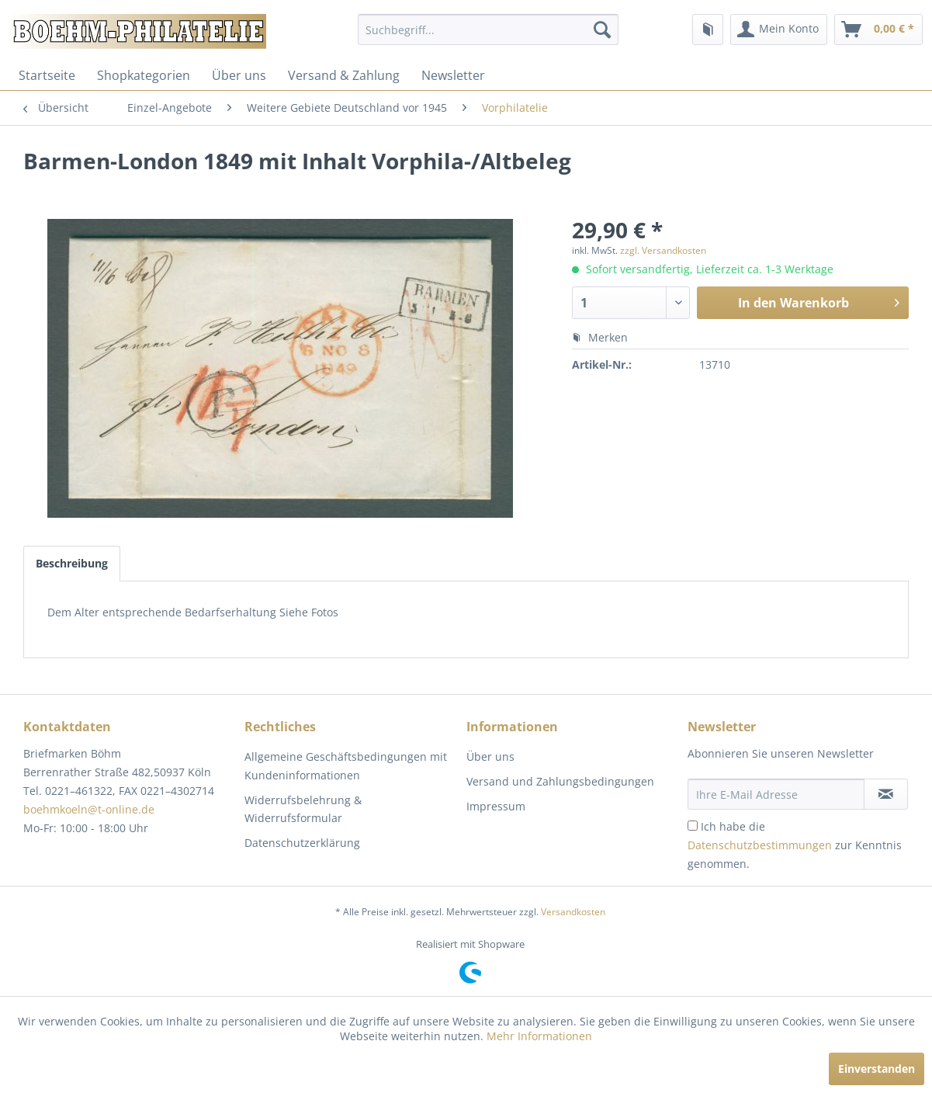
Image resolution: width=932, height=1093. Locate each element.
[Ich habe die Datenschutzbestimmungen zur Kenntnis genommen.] (693, 826)
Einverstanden (876, 1068)
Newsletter (453, 75)
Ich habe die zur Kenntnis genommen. (795, 845)
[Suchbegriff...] (488, 29)
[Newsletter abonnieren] (886, 794)
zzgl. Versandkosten (663, 250)
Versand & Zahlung (344, 75)
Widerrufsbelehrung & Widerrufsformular (303, 809)
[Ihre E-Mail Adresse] (776, 794)
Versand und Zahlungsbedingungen (560, 781)
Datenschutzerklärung (302, 842)
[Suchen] (602, 29)
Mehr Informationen (539, 1036)
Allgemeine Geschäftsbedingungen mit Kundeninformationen (345, 765)
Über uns (239, 75)
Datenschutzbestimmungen (760, 845)
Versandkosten (573, 911)
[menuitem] (488, 29)
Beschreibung (72, 563)
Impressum (495, 806)
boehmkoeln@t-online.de (88, 809)
